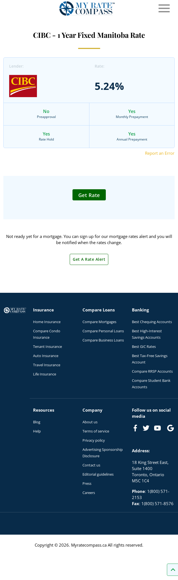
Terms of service (95, 431)
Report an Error (159, 153)
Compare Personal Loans (103, 330)
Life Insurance (44, 374)
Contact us (91, 465)
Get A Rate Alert (89, 259)
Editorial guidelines (98, 474)
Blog (36, 421)
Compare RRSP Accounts (152, 371)
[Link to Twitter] (146, 428)
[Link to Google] (170, 428)
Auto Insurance (45, 355)
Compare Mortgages (99, 321)
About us (89, 421)
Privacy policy (93, 440)
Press (86, 483)
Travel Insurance (46, 364)
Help (37, 431)
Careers (88, 492)
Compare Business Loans (103, 340)
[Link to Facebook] (135, 428)
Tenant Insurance (47, 346)
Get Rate (89, 195)
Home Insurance (47, 321)
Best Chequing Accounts (152, 321)
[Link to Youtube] (158, 429)
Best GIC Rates (144, 346)
